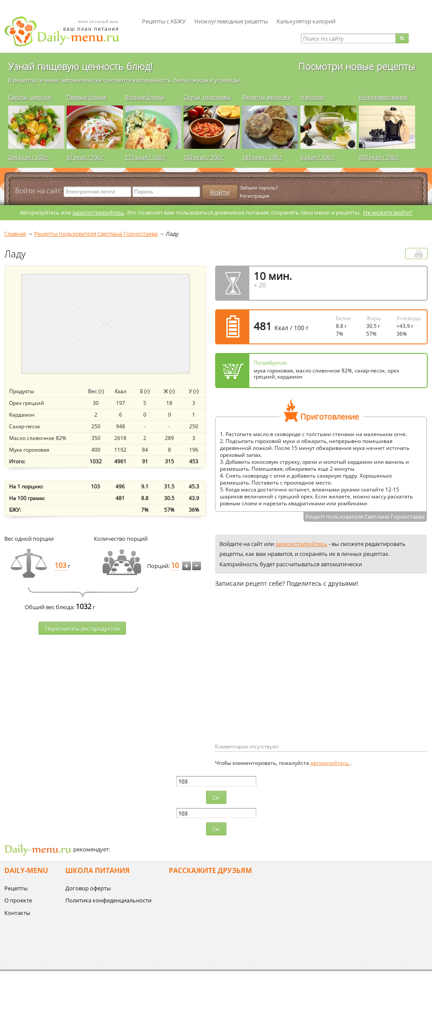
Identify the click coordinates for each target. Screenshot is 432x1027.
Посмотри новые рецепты (356, 66)
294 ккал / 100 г (28, 157)
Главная (15, 233)
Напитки (312, 97)
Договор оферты (88, 888)
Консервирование (383, 97)
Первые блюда (86, 97)
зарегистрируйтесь (98, 212)
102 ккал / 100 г (204, 157)
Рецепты (16, 888)
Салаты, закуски (29, 97)
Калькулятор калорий (306, 21)
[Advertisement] (278, 679)
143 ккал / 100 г (262, 157)
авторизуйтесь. (330, 763)
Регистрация (254, 196)
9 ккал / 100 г (317, 157)
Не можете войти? (388, 212)
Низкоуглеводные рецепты (231, 21)
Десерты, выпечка (266, 97)
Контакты (17, 913)
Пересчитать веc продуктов (82, 628)
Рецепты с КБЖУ (164, 21)
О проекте (18, 900)
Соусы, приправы (207, 97)
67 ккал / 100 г (85, 157)
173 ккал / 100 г (145, 157)
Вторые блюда (144, 97)
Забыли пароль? (259, 187)
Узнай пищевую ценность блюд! (80, 66)
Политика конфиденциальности (108, 900)
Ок (216, 798)
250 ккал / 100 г (379, 157)
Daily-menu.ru (67, 31)
